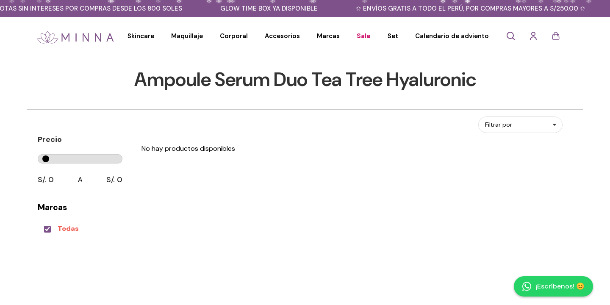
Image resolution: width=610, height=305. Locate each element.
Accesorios (282, 36)
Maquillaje (187, 36)
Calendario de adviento (452, 36)
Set (393, 36)
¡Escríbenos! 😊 (553, 286)
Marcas (328, 36)
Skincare (141, 36)
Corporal (234, 36)
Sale (364, 36)
